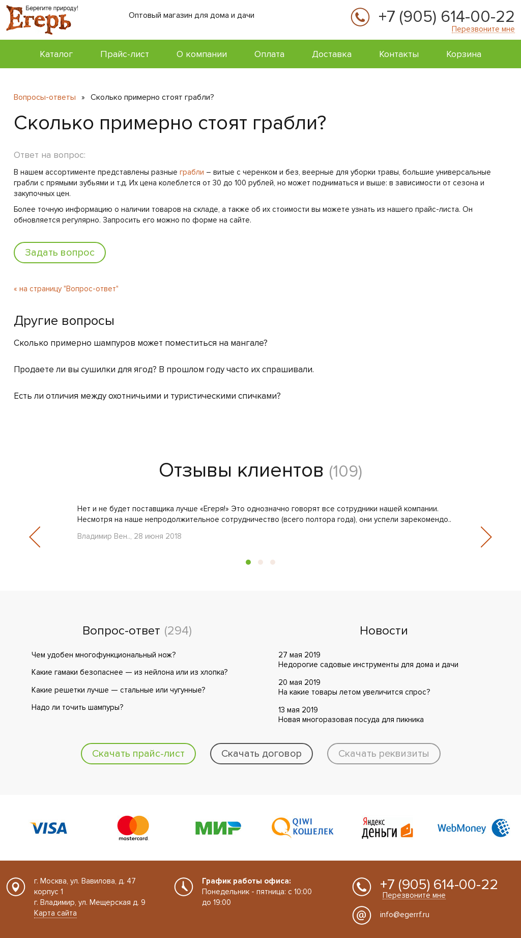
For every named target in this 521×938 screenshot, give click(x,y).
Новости (384, 631)
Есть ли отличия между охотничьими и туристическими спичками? (147, 396)
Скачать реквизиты (383, 754)
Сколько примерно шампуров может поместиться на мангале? (141, 343)
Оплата (269, 54)
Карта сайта (55, 913)
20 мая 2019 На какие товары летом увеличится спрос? (354, 687)
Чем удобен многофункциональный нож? (104, 654)
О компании (202, 54)
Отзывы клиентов (241, 470)
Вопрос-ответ (121, 631)
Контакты (399, 54)
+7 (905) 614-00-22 (447, 17)
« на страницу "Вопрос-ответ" (66, 288)
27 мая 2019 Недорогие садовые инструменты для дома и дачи (368, 660)
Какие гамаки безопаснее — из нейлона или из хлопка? (129, 672)
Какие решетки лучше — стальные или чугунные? (118, 690)
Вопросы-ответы (45, 97)
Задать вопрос (60, 252)
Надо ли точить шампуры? (77, 707)
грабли (192, 172)
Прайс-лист (124, 54)
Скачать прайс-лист (138, 754)
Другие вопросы (64, 321)
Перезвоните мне (483, 29)
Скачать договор (261, 754)
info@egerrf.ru (404, 914)
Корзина (463, 54)
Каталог (56, 54)
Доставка (332, 54)
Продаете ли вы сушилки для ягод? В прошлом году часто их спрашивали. (164, 369)
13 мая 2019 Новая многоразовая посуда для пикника (351, 715)
